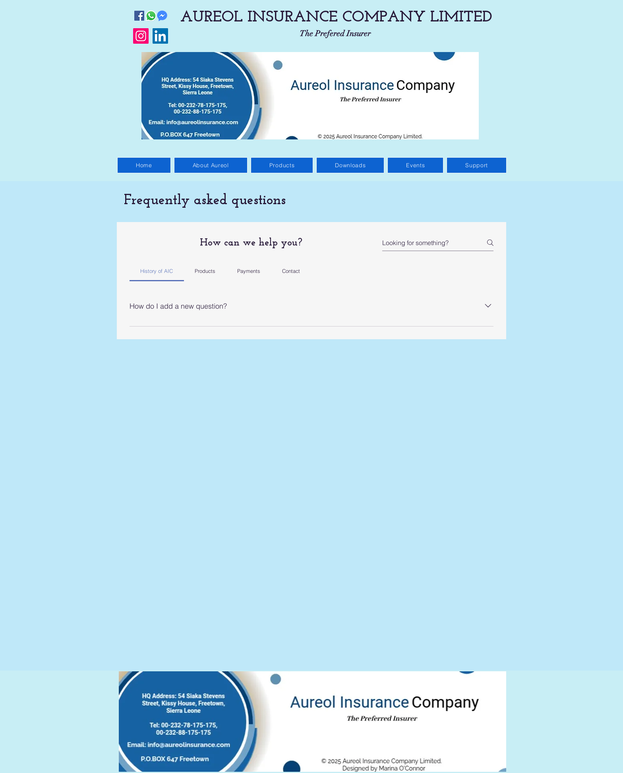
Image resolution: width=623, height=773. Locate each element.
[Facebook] (139, 16)
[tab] (157, 271)
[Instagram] (141, 36)
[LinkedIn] (160, 36)
